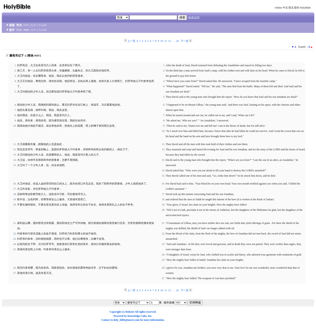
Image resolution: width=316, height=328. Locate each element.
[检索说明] (194, 17)
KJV (33, 25)
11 (165, 41)
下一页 (185, 41)
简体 (19, 25)
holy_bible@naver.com (126, 319)
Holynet (129, 311)
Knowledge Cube (137, 315)
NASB (42, 25)
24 (177, 41)
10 (161, 41)
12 (169, 41)
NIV (26, 25)
